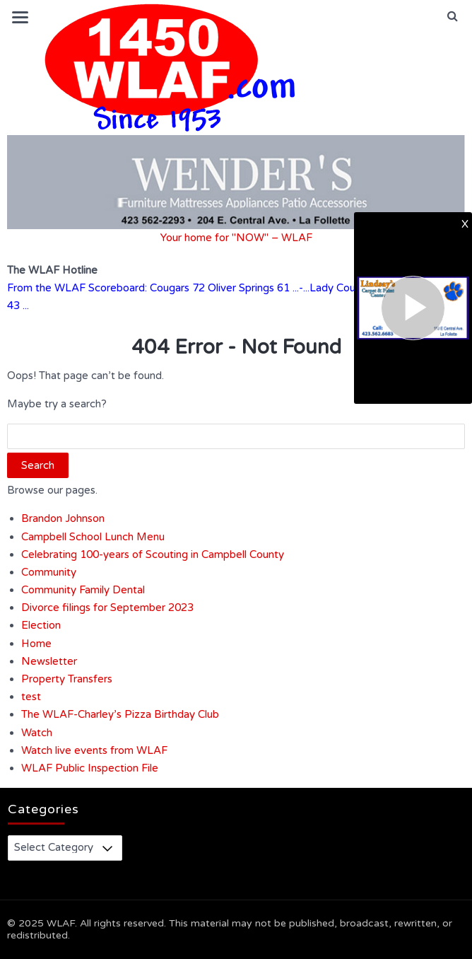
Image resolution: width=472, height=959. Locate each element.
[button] (452, 16)
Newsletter (49, 661)
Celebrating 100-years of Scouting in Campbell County (152, 554)
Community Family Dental (83, 589)
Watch (36, 732)
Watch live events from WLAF (94, 750)
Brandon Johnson (63, 518)
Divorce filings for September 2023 (107, 607)
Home (36, 643)
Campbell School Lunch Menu (93, 536)
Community (48, 572)
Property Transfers (66, 679)
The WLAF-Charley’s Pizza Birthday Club (120, 714)
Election (41, 625)
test (31, 696)
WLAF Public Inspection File (89, 768)
